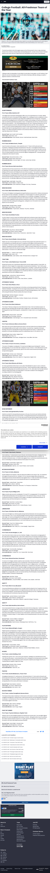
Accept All (40, 446)
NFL (1, 832)
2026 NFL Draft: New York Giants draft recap (12, 758)
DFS (1, 837)
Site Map (2, 868)
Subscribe (35, 824)
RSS (3, 862)
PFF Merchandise (36, 828)
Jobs (2, 824)
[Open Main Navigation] (2, 1)
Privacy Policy (9, 868)
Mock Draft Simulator (21, 840)
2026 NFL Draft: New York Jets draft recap (11, 756)
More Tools (25, 802)
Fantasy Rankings (20, 837)
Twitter (4, 852)
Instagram (5, 853)
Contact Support (36, 833)
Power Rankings (20, 832)
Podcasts (5, 860)
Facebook (5, 857)
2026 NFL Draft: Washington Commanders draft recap (14, 740)
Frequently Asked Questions (39, 835)
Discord (4, 858)
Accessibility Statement (27, 868)
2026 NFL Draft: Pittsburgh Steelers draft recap (12, 751)
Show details (43, 442)
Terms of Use (17, 868)
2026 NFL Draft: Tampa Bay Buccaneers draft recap (13, 744)
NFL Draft (3, 840)
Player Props (19, 824)
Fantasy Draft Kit (20, 836)
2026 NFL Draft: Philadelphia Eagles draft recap (12, 754)
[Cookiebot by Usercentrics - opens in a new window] (43, 425)
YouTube (4, 855)
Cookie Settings (4, 870)
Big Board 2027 (20, 839)
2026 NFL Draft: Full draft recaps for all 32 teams (12, 737)
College (2, 838)
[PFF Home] (5, 1)
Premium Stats (20, 831)
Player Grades (19, 829)
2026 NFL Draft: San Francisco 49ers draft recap (12, 749)
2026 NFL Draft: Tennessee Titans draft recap (12, 742)
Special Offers (36, 826)
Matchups (19, 834)
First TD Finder (20, 826)
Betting (2, 833)
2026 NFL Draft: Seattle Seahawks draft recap (12, 747)
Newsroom (3, 826)
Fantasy (2, 835)
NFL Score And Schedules (22, 828)
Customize (25, 446)
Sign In (46, 1)
